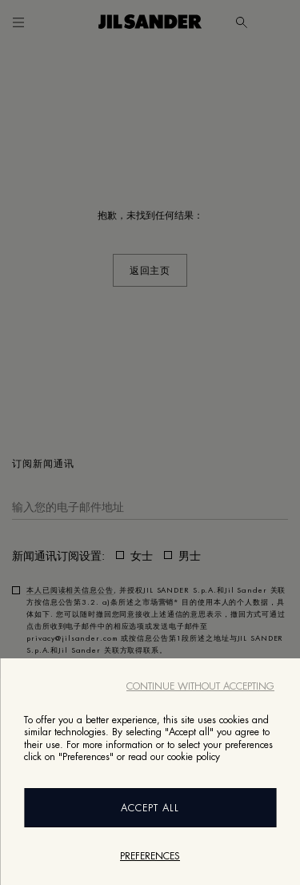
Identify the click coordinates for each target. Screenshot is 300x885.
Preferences (150, 856)
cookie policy (193, 757)
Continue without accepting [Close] (200, 686)
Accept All (150, 808)
